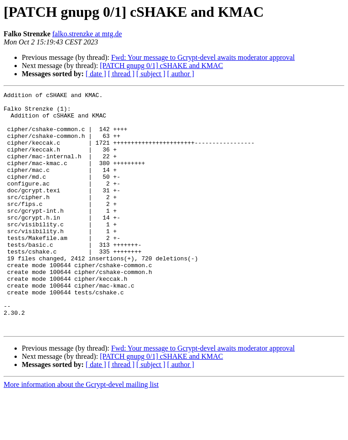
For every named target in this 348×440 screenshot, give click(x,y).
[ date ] (96, 74)
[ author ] (180, 74)
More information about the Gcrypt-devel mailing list (81, 432)
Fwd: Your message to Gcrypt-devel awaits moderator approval (203, 57)
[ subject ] (150, 74)
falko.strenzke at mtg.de (87, 34)
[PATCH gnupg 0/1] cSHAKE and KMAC (161, 65)
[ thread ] (121, 74)
